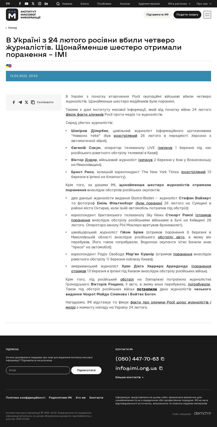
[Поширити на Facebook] (14, 102)
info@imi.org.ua (136, 368)
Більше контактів (127, 377)
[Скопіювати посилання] (43, 102)
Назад (12, 27)
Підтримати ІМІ (157, 14)
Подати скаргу (187, 14)
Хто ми (81, 397)
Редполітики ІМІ (60, 397)
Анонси (125, 3)
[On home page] (23, 14)
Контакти (96, 397)
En (8, 3)
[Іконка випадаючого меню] (207, 14)
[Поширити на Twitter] (26, 102)
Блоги (85, 3)
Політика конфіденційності (25, 397)
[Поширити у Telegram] (20, 102)
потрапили (147, 289)
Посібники (104, 3)
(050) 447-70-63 (137, 358)
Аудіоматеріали (149, 3)
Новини (67, 3)
